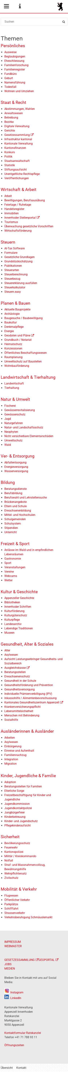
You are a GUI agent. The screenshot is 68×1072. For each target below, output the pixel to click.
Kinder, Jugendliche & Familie (28, 775)
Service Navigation (19, 6)
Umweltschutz (13, 440)
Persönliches (13, 45)
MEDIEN (9, 968)
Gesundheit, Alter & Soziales (27, 644)
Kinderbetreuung (14, 816)
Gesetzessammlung (17, 135)
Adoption (10, 782)
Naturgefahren (13, 423)
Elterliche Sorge (14, 790)
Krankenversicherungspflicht (22, 706)
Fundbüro (10, 74)
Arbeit (8, 196)
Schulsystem (12, 523)
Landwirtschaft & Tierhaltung (28, 377)
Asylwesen (11, 654)
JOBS (8, 964)
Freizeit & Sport (15, 543)
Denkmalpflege (14, 326)
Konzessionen (13, 348)
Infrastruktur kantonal (18, 139)
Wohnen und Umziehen (19, 91)
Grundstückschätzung (18, 261)
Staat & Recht (13, 102)
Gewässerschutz (14, 414)
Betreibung (11, 117)
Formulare (10, 252)
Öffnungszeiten (14, 1045)
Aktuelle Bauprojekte (17, 309)
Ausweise (10, 52)
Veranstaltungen (14, 567)
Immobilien (11, 213)
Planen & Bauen (15, 303)
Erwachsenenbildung (17, 510)
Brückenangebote (15, 502)
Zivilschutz (11, 878)
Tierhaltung (11, 388)
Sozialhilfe (11, 719)
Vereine (9, 571)
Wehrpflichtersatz (15, 873)
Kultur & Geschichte (19, 591)
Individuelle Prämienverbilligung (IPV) (28, 693)
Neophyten (11, 431)
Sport (7, 563)
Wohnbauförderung (16, 366)
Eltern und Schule (15, 506)
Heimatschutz (13, 344)
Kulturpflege (12, 619)
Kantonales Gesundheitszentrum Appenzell (31, 702)
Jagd (7, 418)
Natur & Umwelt (15, 399)
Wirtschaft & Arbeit (18, 189)
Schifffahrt (11, 908)
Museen (9, 632)
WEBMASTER (13, 946)
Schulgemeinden (15, 519)
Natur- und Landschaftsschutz (23, 427)
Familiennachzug (15, 755)
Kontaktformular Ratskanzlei (22, 1033)
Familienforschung (16, 65)
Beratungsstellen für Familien (23, 786)
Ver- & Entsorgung (17, 456)
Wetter (8, 580)
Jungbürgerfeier (14, 812)
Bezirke (9, 122)
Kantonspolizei (13, 852)
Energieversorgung (16, 467)
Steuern (8, 242)
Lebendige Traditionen (18, 628)
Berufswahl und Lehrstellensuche (25, 497)
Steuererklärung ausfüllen (20, 283)
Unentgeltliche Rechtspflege (22, 174)
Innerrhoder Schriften (17, 606)
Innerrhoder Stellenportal (20, 217)
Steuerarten (11, 270)
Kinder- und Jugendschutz (21, 821)
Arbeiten (9, 737)
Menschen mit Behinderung (21, 715)
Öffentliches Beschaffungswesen (25, 353)
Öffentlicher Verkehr (17, 900)
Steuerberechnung (16, 274)
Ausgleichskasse (15, 667)
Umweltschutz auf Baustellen (23, 361)
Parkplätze (11, 904)
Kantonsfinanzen (15, 148)
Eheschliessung (14, 61)
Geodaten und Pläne (17, 335)
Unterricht (10, 532)
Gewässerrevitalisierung (19, 410)
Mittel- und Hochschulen (19, 515)
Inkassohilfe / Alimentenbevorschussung (30, 698)
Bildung (8, 482)
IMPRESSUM (12, 942)
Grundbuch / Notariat (18, 339)
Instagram (13, 992)
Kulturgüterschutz (15, 615)
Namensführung (14, 82)
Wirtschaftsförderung (18, 230)
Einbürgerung (12, 746)
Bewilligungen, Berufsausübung (24, 200)
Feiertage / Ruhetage (17, 204)
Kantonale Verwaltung (18, 143)
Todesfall (10, 87)
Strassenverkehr (14, 913)
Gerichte (9, 130)
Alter (7, 650)
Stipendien (11, 528)
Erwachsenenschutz (17, 676)
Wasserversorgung (16, 471)
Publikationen (13, 265)
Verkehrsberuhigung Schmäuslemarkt (28, 917)
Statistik (9, 165)
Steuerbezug (12, 278)
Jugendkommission (17, 803)
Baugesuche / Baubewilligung (23, 318)
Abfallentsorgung (15, 462)
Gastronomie (12, 558)
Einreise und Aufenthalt (19, 750)
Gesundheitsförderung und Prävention (28, 685)
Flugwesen (11, 895)
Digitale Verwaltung (16, 126)
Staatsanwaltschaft (17, 161)
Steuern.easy (12, 291)
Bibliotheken (12, 602)
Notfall (8, 860)
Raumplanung (13, 357)
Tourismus (11, 222)
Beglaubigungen (14, 56)
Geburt (8, 78)
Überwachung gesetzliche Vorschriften (28, 226)
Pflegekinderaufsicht (17, 825)
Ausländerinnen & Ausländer (27, 731)
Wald (7, 444)
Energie (9, 331)
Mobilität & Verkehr (19, 889)
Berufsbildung (13, 493)
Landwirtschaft (14, 383)
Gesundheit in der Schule (20, 680)
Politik (8, 156)
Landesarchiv (13, 624)
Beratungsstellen (15, 672)
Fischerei (10, 405)
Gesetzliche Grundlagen (19, 257)
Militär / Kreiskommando (20, 856)
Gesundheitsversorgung (19, 689)
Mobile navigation (6, 6)
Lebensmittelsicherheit (18, 711)
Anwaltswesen (13, 113)
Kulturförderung (14, 611)
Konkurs (9, 152)
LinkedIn (12, 998)
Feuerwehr (11, 847)
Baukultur (10, 322)
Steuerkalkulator (14, 287)
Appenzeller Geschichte (19, 598)
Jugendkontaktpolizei (18, 808)
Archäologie (12, 313)
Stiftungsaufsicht (15, 169)
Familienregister (14, 69)
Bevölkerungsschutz (17, 843)
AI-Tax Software (14, 248)
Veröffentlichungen (16, 178)
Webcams (10, 576)
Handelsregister (14, 209)
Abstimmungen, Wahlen (19, 109)
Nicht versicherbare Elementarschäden (28, 436)
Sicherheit (10, 836)
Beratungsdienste (15, 489)
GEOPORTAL (46, 960)
